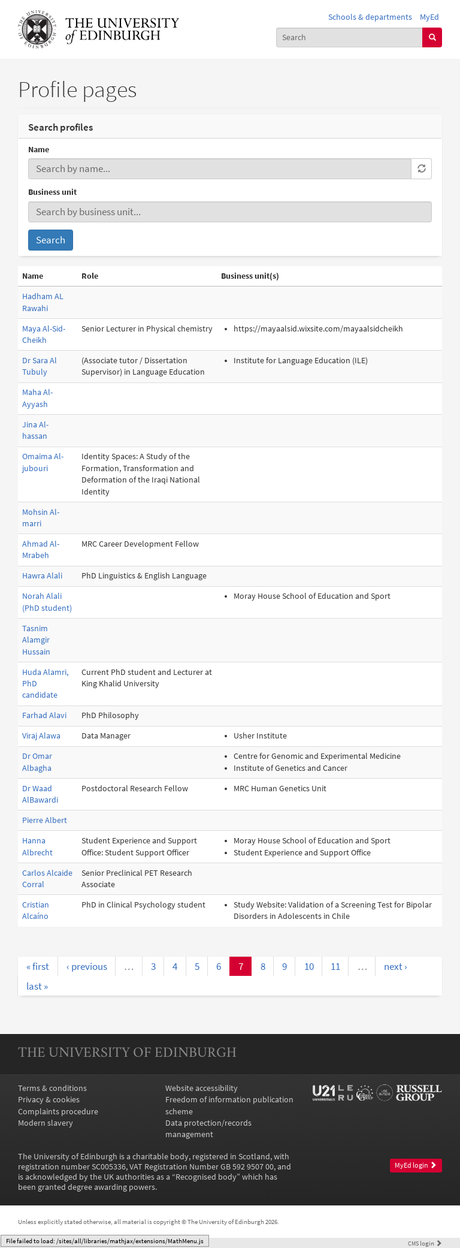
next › (395, 966)
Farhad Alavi (44, 715)
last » (37, 986)
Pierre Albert (44, 820)
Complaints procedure (58, 1112)
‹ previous (86, 966)
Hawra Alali (42, 576)
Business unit (52, 192)
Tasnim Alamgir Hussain (36, 640)
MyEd (429, 17)
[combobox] (349, 37)
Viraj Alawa (41, 736)
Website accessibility (201, 1088)
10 (309, 966)
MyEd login (416, 1165)
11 (335, 966)
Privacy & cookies (49, 1100)
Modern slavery (45, 1123)
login (425, 1243)
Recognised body (206, 1177)
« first (37, 966)
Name (38, 149)
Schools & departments (370, 17)
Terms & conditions (52, 1088)
